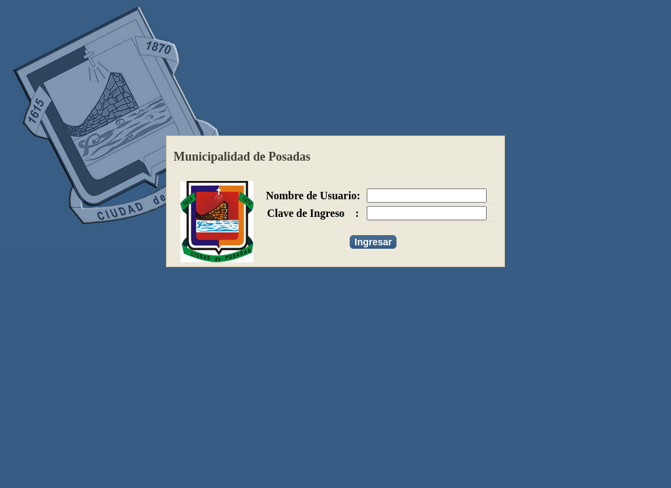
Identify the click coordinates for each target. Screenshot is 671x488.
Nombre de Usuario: (313, 195)
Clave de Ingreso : (313, 213)
